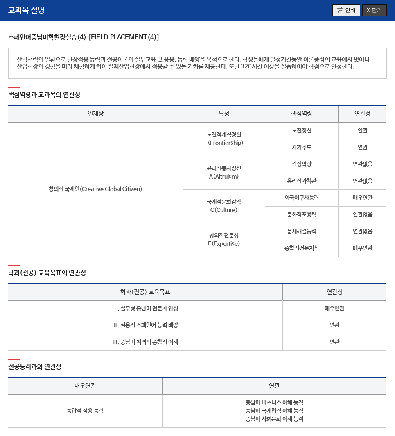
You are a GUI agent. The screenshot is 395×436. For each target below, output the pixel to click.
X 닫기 (374, 10)
